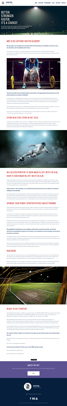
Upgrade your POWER (37, 387)
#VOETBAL (36, 386)
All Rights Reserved (44, 402)
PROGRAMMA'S (47, 3)
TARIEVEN (58, 3)
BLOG (53, 3)
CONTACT (63, 3)
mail (27, 338)
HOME (36, 3)
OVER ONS (40, 3)
